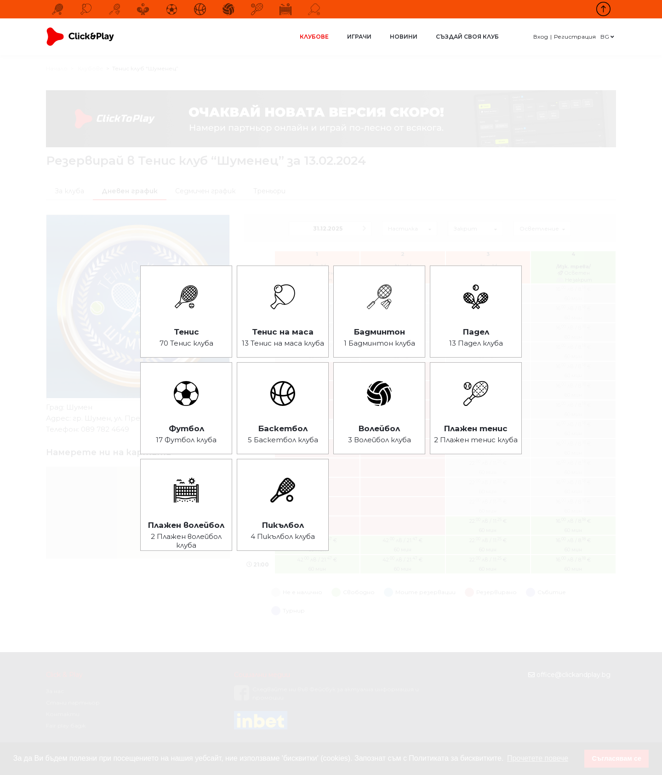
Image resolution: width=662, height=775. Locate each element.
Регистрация (575, 36)
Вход (540, 36)
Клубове (314, 36)
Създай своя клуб (467, 36)
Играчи (359, 36)
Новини (403, 36)
